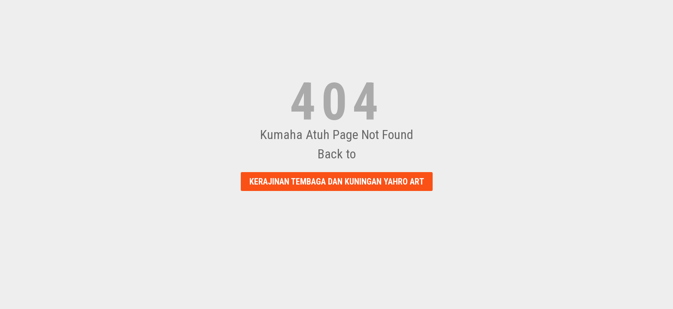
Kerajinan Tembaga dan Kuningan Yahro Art (336, 181)
